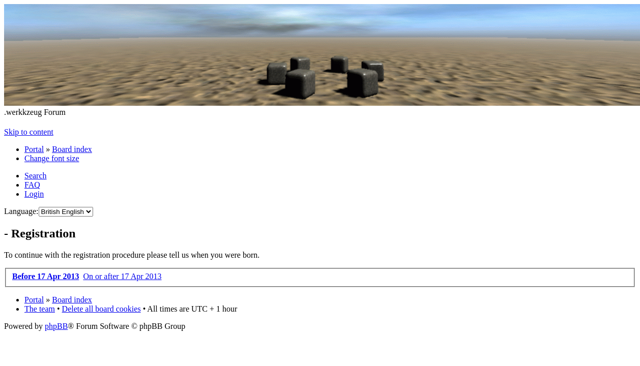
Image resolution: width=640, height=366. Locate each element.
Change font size (51, 158)
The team (39, 308)
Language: (21, 211)
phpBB (56, 326)
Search (35, 175)
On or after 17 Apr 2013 (122, 276)
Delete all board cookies (101, 308)
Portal (34, 149)
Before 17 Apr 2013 (45, 276)
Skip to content (28, 132)
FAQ (32, 184)
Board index (72, 149)
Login (34, 194)
